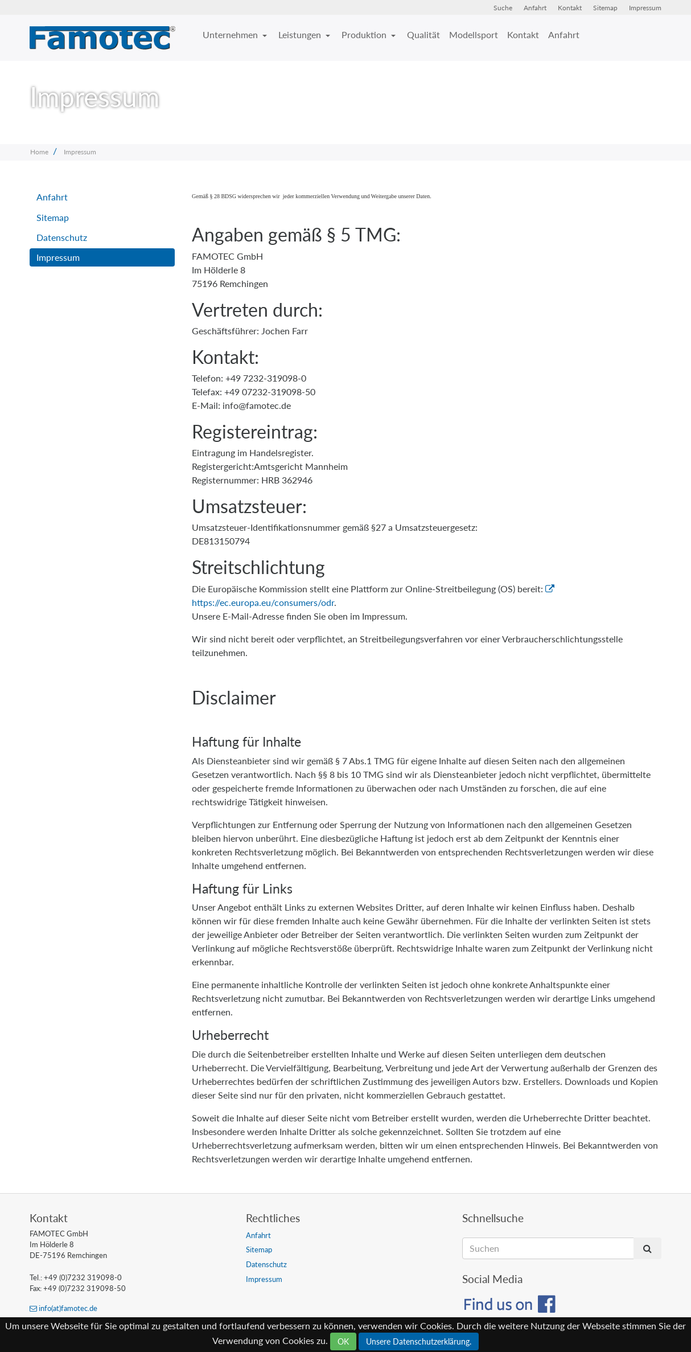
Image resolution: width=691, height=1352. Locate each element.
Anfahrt (535, 7)
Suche (502, 7)
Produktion (365, 34)
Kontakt (570, 7)
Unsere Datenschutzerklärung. (418, 1341)
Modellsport (473, 34)
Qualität (423, 34)
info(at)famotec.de (63, 1308)
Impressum (645, 7)
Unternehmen (231, 34)
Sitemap (605, 7)
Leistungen (300, 34)
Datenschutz (61, 237)
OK (343, 1341)
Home (39, 152)
